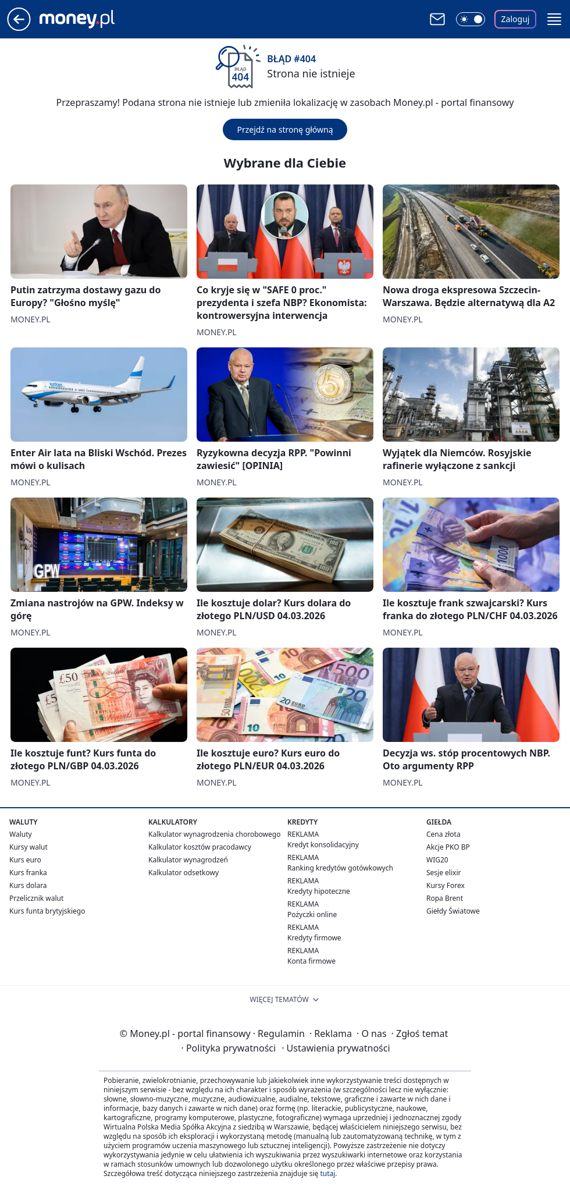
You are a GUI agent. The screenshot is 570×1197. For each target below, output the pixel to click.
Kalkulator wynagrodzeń (188, 860)
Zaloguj (515, 18)
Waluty (20, 834)
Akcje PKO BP (448, 847)
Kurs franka (28, 873)
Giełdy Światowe (453, 911)
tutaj (327, 1173)
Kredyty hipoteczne (318, 891)
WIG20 (437, 860)
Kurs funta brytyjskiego (47, 911)
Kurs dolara (28, 885)
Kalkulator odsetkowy (183, 873)
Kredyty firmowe (314, 938)
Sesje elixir (443, 873)
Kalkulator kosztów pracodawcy (199, 847)
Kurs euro (25, 860)
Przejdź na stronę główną (285, 129)
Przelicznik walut (36, 898)
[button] (554, 19)
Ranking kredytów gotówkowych (340, 868)
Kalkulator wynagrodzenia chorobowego (214, 834)
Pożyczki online (312, 914)
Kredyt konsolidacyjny (323, 845)
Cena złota (443, 834)
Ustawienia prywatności (336, 1048)
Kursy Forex (445, 885)
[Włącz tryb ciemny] (470, 19)
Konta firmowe (311, 961)
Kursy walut (28, 847)
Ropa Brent (444, 898)
